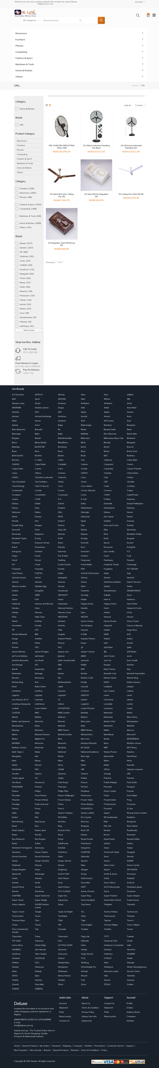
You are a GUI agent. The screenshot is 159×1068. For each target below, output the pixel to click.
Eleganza (39, 534)
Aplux (83, 412)
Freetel (61, 569)
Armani (15, 416)
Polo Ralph (132, 795)
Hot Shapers (87, 625)
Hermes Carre (64, 612)
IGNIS (106, 634)
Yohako (61, 980)
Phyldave (85, 791)
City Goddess (41, 481)
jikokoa (61, 656)
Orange (107, 773)
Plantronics (86, 795)
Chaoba (107, 473)
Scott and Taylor (111, 852)
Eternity (61, 547)
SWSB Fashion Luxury (42, 906)
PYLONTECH (86, 808)
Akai (83, 399)
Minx (60, 739)
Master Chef (109, 721)
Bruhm (61, 455)
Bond (83, 447)
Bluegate (131, 442)
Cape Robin (40, 464)
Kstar (14, 686)
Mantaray (108, 717)
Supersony (63, 900)
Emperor (16, 542)
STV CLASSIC (64, 891)
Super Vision (18, 900)
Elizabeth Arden (134, 534)
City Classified (18, 481)
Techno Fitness (111, 911)
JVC (36, 664)
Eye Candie (109, 551)
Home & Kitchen (23, 70)
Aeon (37, 399)
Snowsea (131, 874)
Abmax (61, 394)
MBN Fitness (63, 730)
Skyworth (16, 874)
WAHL (130, 958)
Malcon (84, 717)
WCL (37, 962)
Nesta (60, 756)
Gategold (62, 577)
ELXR (60, 538)
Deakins (61, 508)
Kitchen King (132, 678)
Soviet (38, 887)
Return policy (65, 1016)
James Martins (18, 651)
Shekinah (16, 865)
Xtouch (84, 975)
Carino (130, 464)
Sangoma (85, 847)
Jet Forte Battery (19, 656)
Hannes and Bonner (44, 603)
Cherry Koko (132, 473)
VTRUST (108, 958)
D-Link (84, 499)
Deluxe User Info (89, 1016)
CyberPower (132, 495)
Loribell (15, 708)
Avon (37, 425)
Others (19, 76)
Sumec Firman (87, 891)
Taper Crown (18, 911)
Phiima (15, 791)
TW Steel (16, 941)
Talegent (108, 904)
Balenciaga (86, 425)
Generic (15, 582)
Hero (83, 612)
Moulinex (62, 747)
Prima (60, 804)
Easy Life (62, 529)
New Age (85, 756)
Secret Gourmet (19, 856)
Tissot (38, 925)
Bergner (15, 438)
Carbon (84, 464)
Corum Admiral (88, 490)
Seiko (60, 856)
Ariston (130, 412)
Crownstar (63, 495)
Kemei (61, 673)
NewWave (132, 756)
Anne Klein (131, 407)
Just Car (107, 660)
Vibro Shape (40, 954)
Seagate (131, 852)
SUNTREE (16, 895)
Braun (106, 451)
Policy (104, 1050)
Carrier (38, 468)
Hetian (107, 612)
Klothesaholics (64, 682)
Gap (129, 573)
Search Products (29, 1046)
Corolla (38, 490)
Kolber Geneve (133, 682)
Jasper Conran (87, 651)
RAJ (36, 817)
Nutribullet (16, 769)
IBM (36, 634)
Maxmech (108, 725)
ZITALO (107, 984)
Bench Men (132, 434)
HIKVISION (62, 617)
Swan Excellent (88, 900)
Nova (60, 765)
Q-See (130, 808)
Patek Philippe (110, 782)
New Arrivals (36, 1050)
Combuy (131, 486)
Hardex (15, 608)
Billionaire (85, 438)
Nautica (130, 752)
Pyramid (108, 808)
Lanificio (38, 691)
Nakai (37, 752)
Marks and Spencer (21, 721)
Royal (60, 839)
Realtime (131, 817)
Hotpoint (108, 625)
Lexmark (39, 699)
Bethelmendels (65, 438)
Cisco (83, 477)
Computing (21, 51)
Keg (128, 669)
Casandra (108, 468)
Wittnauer (62, 971)
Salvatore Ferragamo (22, 847)
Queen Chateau (65, 813)
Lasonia (61, 691)
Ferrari (38, 560)
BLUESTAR (40, 447)
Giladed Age (40, 586)
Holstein (61, 621)
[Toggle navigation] (154, 15)
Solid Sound (86, 878)
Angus (61, 407)
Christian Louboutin (44, 477)
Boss (37, 451)
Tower (130, 929)
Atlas (14, 420)
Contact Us (64, 1021)
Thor (37, 920)
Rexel (14, 826)
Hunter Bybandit (19, 634)
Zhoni (60, 984)
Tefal (83, 916)
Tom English (86, 925)
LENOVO (85, 695)
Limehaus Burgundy (21, 704)
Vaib (129, 945)
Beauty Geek (110, 429)
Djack (83, 521)
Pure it (61, 808)
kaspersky (39, 669)
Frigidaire (108, 569)
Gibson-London (19, 586)
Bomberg (62, 447)
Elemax (61, 534)
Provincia (131, 804)
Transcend (63, 936)
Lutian (130, 708)
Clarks (61, 481)
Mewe (14, 734)
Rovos (107, 834)
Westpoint (63, 967)
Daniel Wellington (135, 503)
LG (59, 699)
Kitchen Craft (87, 678)
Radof (15, 817)
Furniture (20, 39)
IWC (60, 647)
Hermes (38, 612)
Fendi (14, 560)
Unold (129, 941)
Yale (106, 975)
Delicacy (131, 508)
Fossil (37, 564)
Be (59, 429)
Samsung (39, 847)
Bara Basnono (18, 429)
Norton (38, 765)
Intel (106, 643)
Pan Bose (16, 782)
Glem (83, 586)
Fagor (15, 556)
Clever (84, 481)
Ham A (107, 599)
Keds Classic (109, 669)
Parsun (84, 782)
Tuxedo (130, 936)
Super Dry (62, 895)
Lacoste (84, 686)
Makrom (62, 717)
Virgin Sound (87, 954)
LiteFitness (40, 704)
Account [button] (139, 2)
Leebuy (130, 691)
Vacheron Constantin (113, 945)
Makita (38, 717)
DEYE (60, 516)
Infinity (15, 643)
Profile (130, 1003)
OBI (82, 769)
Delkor (38, 512)
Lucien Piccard (87, 708)
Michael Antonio (42, 734)
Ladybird (108, 686)
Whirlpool (108, 967)
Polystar (16, 800)
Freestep (39, 569)
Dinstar (15, 521)
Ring (60, 826)
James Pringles (42, 651)
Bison (14, 442)
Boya (60, 451)
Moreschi (62, 743)
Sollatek (130, 878)
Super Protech (110, 895)
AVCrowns (109, 420)
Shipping (67, 1046)
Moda (106, 739)
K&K (60, 664)
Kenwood (39, 678)
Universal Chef (110, 941)
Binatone (131, 438)
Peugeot (131, 786)
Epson (107, 542)
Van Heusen (40, 949)
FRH (83, 569)
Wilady (38, 971)
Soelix (14, 878)
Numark (130, 765)
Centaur (61, 473)
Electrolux (131, 529)
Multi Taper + (18, 752)
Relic (106, 821)
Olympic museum (135, 769)
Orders (130, 1007)
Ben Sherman (110, 434)
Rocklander (132, 830)
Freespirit (16, 569)
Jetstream (39, 656)
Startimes (39, 891)
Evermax (62, 551)
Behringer (16, 434)
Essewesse (40, 547)
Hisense (107, 617)
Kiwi (37, 682)
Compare (131, 1016)
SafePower (63, 843)
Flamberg (108, 560)
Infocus (61, 643)
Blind (83, 442)
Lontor (130, 704)
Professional (109, 804)
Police (106, 795)
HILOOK (84, 617)
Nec (36, 756)
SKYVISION (132, 869)
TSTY (106, 936)
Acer (106, 394)
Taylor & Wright (65, 911)
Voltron (61, 958)
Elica (106, 534)
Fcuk (129, 556)
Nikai (60, 760)
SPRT (83, 887)
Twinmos (39, 941)
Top (37, 929)
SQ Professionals (112, 887)
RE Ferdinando (110, 817)
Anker (106, 407)
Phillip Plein (63, 791)
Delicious (16, 512)
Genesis (38, 582)
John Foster (109, 656)
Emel (106, 538)
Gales (106, 573)
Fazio (106, 556)
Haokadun (63, 603)
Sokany (38, 878)
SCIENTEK (85, 852)
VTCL (83, 958)
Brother (38, 455)
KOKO (106, 682)
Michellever (109, 734)
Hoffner (38, 621)
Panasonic (40, 782)
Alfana (107, 399)
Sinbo (37, 869)
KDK (60, 669)
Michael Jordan (65, 734)
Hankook (16, 603)
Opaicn (38, 773)
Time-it (130, 920)
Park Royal (63, 782)
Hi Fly (129, 612)
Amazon (62, 403)
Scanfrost (62, 852)
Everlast (38, 551)
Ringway (85, 826)
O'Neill (61, 769)
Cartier (84, 468)
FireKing (61, 560)
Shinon (61, 865)
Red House (40, 821)
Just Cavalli (132, 660)
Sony (60, 882)
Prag (129, 800)
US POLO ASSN (65, 945)
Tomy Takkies (133, 925)
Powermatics (110, 800)
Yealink (15, 980)
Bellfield (84, 434)
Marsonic (39, 721)
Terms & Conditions (90, 1050)
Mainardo (108, 712)
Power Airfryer (41, 800)
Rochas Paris (64, 830)
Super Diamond (42, 895)
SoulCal (130, 882)
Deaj (37, 508)
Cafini (60, 460)
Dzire (37, 529)
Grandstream (110, 590)
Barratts (38, 429)
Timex (15, 925)
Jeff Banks (131, 651)
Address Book (133, 1012)
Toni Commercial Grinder (20, 930)
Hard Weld (132, 603)
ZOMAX (15, 988)
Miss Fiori (85, 739)
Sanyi (106, 847)
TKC (60, 925)
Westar (15, 967)
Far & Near (63, 556)
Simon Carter (133, 865)
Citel (106, 477)
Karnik (15, 669)
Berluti (38, 438)
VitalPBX (131, 954)
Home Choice (87, 621)
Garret (38, 577)
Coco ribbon (86, 486)
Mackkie (84, 712)
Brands (47, 1050)
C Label (38, 460)
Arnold (84, 416)
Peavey (38, 786)
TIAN (60, 920)
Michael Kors (86, 734)
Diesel (129, 516)
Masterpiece (132, 721)
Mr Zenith (85, 747)
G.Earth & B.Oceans (90, 573)
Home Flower (110, 621)
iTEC (37, 647)
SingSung (62, 869)
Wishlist (130, 1021)
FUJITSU (38, 573)
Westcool (39, 967)
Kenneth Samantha (136, 673)
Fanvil (37, 556)
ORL (129, 773)
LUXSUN (16, 712)
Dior (37, 521)
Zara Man (39, 984)
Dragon (38, 525)
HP (13, 630)
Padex (84, 778)
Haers (60, 599)
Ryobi (14, 843)
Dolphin (107, 521)
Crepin (130, 490)
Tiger (83, 920)
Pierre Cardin (110, 791)
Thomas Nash (18, 920)
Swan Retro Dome (112, 900)
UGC (60, 941)
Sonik (37, 882)
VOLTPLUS (40, 958)
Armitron (62, 416)
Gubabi (107, 595)
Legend (15, 695)
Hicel (14, 617)
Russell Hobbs (133, 839)
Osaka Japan (18, 778)
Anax (129, 403)
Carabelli (62, 464)
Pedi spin (62, 786)
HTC (37, 630)
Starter (15, 891)
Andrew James (42, 407)
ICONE (84, 634)
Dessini (38, 516)
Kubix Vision (40, 686)
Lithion (61, 704)
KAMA (83, 664)
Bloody (107, 442)
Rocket (107, 830)
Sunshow (131, 891)
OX (36, 778)
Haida (84, 599)
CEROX (84, 473)
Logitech (85, 704)
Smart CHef (63, 874)
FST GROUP (132, 569)
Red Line (85, 821)
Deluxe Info (87, 1021)
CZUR (37, 499)
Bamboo (108, 425)
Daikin (38, 503)
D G (59, 499)
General (130, 577)
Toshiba (84, 929)
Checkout (56, 1046)
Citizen (130, 477)
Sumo (106, 891)
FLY (13, 564)
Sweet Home (133, 900)
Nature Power (110, 752)
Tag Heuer (86, 904)
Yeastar (38, 980)
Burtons (15, 460)
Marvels (61, 721)
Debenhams (86, 508)
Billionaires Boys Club (113, 438)
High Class (40, 617)
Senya (15, 861)
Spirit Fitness (64, 887)
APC (60, 412)
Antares (15, 412)
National (62, 752)
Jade (129, 647)
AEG (14, 399)
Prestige (16, 804)
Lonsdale (108, 704)
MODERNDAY (133, 739)
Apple (106, 412)
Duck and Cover (111, 525)
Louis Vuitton (41, 708)
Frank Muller (86, 564)
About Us (86, 1003)
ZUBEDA (39, 988)
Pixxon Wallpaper (66, 795)
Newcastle (109, 756)
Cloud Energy (18, 486)
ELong (38, 538)
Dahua (15, 503)
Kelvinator (16, 673)
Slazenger (39, 874)
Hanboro (131, 599)
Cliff (106, 481)
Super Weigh (41, 900)
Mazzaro (39, 730)
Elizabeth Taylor (19, 538)
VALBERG (16, 949)
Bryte (83, 455)
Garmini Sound (19, 577)
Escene (130, 542)
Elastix (84, 529)
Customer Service (116, 1046)
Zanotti (15, 984)
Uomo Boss (17, 945)
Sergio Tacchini (42, 861)
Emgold (130, 538)
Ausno (38, 420)
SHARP (130, 861)
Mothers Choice (19, 747)
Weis (106, 962)
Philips (38, 791)
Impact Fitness (64, 638)
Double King (17, 525)
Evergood (16, 551)
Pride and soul (41, 804)
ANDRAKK (16, 407)
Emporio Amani (42, 542)
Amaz (38, 403)
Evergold (131, 547)
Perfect (84, 786)
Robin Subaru (18, 830)
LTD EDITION (64, 708)
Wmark (84, 971)
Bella (60, 434)
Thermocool (109, 916)
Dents (14, 516)
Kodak (84, 682)
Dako (83, 503)
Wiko (14, 971)
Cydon (15, 499)
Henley (15, 612)
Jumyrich (85, 660)
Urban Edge (40, 945)
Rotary (84, 834)
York (83, 980)
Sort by (127, 105)
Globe (129, 586)
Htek (60, 630)
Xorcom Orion (133, 971)
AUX (83, 420)
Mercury (130, 730)
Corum (61, 490)
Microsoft (131, 734)
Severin (84, 861)
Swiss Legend (18, 904)
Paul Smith (132, 782)
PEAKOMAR (17, 786)
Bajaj (60, 425)
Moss (106, 743)
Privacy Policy (88, 1012)
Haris (37, 608)
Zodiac (130, 984)
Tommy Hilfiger (111, 925)
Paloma (107, 778)
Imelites (38, 638)
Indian (130, 638)
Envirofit (84, 542)
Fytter (60, 573)
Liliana (130, 699)
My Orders (44, 1046)
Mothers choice (134, 743)
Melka (106, 730)
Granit (15, 595)
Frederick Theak (111, 564)
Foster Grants (64, 564)
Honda (38, 625)
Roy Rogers (40, 839)
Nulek (106, 765)
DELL (60, 512)
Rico (37, 826)
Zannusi (130, 980)
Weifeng (85, 962)
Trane (37, 936)
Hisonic (130, 617)
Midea (15, 739)
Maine (129, 712)
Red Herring (17, 821)
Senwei (130, 856)
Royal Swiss (109, 839)
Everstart (85, 551)
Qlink (37, 813)
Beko (37, 434)
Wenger (130, 962)
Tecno (38, 916)
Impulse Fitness (88, 638)
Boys (83, 451)
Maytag (15, 730)
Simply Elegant (19, 869)
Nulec (83, 765)
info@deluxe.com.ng (23, 1025)
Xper (37, 975)
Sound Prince (18, 887)
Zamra (107, 980)
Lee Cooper (109, 691)
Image (15, 638)
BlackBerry (63, 442)
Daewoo (131, 499)
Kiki (59, 678)
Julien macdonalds (66, 660)
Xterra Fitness (64, 975)
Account (63, 1003)
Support (130, 1046)
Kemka (84, 673)
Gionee (61, 586)
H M (36, 599)
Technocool (132, 911)
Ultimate (85, 941)
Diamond (85, 516)
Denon (130, 512)
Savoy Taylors (41, 852)
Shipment (63, 1007)
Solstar (15, 882)
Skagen (84, 869)
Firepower (85, 560)
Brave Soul (132, 451)
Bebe (129, 429)
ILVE (129, 634)
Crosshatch (40, 495)
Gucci (129, 595)
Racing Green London (137, 813)
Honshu (61, 625)
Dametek (108, 503)
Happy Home (87, 603)
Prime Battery (87, 804)
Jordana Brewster (20, 660)
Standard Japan (134, 887)
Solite (106, 878)
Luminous (108, 708)
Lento (106, 695)
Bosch (106, 447)
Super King (86, 895)
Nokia (14, 765)
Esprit (14, 547)
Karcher (130, 664)
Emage (84, 538)
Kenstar (15, 678)
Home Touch (133, 621)
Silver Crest (109, 865)
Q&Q (14, 813)
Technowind (17, 916)
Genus (84, 582)
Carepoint (108, 464)
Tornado (62, 929)
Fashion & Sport (24, 58)
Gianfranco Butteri (112, 582)
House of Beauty (134, 625)
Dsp (83, 525)
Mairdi (15, 717)
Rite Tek (107, 826)
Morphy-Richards (89, 743)
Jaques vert (63, 651)
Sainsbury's (86, 843)
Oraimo (84, 773)
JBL (105, 651)
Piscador (16, 795)
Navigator (16, 756)
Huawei (84, 630)
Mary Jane (85, 721)
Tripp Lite (85, 936)
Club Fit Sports (42, 486)
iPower (15, 647)
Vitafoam (108, 954)
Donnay (130, 521)
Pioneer (130, 791)
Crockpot (16, 495)
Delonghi (85, 512)
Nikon (106, 760)
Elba (106, 529)
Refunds (75, 1050)
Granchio (85, 590)
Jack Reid (108, 647)
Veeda (84, 949)
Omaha (15, 773)
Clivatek (130, 481)
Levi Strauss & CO (20, 699)
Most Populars (20, 1050)
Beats (83, 429)
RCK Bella (62, 817)
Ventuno (108, 949)
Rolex (14, 834)
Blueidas (16, 447)
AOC (37, 412)
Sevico (107, 861)
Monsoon (39, 743)
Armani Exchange (43, 416)
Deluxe (107, 512)
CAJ (82, 460)
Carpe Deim (17, 468)
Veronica (131, 949)
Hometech (17, 625)
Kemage (39, 673)
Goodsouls (63, 590)
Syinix (60, 904)
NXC (37, 769)
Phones (19, 45)
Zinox (83, 984)
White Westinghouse (136, 967)
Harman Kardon (65, 608)
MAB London (64, 712)
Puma (37, 808)
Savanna (16, 852)
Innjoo (84, 643)
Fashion (84, 556)
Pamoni (130, 778)
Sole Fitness (63, 878)
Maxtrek (130, 725)
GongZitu (39, 590)
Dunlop (130, 525)
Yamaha (131, 975)
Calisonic (108, 460)
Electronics (21, 33)
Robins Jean (40, 830)
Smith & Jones (110, 874)
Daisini (61, 503)
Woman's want (111, 971)
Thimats (131, 916)
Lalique (130, 686)
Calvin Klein (132, 460)
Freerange (131, 564)
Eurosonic (108, 547)
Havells (84, 608)
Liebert (84, 699)
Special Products (61, 1050)
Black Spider (40, 442)
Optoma (62, 773)
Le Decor (85, 691)
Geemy (84, 577)
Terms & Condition (90, 1007)
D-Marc (107, 499)
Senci (106, 856)
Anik (83, 407)
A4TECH (39, 394)
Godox (15, 590)
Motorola (39, 747)
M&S (37, 712)
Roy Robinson (18, 839)
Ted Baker (62, 916)
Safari (38, 843)
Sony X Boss (109, 882)
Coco (60, 486)
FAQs (61, 1012)
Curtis (83, 495)
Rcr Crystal (86, 817)
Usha (83, 945)
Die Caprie (109, 516)
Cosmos (108, 490)
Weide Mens (63, 962)
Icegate (61, 634)
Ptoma (15, 808)
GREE (37, 595)
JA (82, 647)
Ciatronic (62, 477)
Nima (129, 760)
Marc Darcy (132, 717)
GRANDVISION (133, 590)
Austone (62, 420)
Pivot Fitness (41, 795)
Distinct (61, 521)
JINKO (83, 656)
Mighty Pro (40, 739)
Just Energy (17, 664)
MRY (106, 747)
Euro (83, 547)
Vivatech (16, 958)
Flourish (130, 560)
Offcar (107, 769)
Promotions (99, 1046)
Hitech (15, 621)
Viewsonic (62, 954)
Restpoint (131, 821)
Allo (128, 399)
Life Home (108, 699)
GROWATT (63, 595)
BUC (106, 455)
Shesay (38, 865)
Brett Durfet (17, 455)
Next (14, 760)
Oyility (60, 778)
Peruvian (108, 786)
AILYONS (62, 399)
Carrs (60, 468)
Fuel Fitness (17, 573)
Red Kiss (62, 821)
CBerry (38, 473)
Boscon (130, 447)
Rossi (60, 834)
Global (107, 586)
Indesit (107, 638)
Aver (129, 420)
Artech (107, 416)
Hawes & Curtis (134, 608)
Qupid (106, 813)
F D (128, 551)
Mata (37, 725)
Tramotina (17, 936)
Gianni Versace (134, 582)
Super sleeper (133, 895)
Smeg (83, 874)
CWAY (107, 495)
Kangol (107, 664)
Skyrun (107, 869)
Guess (15, 599)
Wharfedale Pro (88, 967)
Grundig (84, 595)
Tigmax (107, 920)
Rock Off (85, 830)
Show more (28, 330)
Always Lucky (18, 403)
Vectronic (62, 949)
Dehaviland (109, 508)
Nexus (38, 760)
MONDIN (16, 743)
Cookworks (17, 490)
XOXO (15, 975)
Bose (14, 451)
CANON (15, 464)
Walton (15, 962)
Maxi (83, 725)
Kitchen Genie (110, 678)
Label (60, 686)
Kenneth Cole (110, 673)
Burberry (131, 455)
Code (106, 486)
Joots (129, 656)
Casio (14, 473)
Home (135, 85)
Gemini (107, 577)
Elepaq (84, 534)
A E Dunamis (18, 394)
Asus (129, 416)
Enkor (60, 542)
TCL (82, 911)
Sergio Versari (64, 861)
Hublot (107, 630)
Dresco (61, 525)
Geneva (61, 582)
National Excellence (90, 752)
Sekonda (85, 856)
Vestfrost (16, 954)
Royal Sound (87, 839)
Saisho (107, 843)
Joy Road (39, 660)
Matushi (61, 725)
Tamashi (131, 904)
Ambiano (85, 403)
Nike (83, 760)
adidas (130, 394)
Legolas (38, 695)
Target (38, 911)
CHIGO (15, 477)
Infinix (37, 643)
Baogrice (131, 425)
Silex (83, 865)
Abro (83, 394)
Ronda (38, 834)
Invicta (130, 643)
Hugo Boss (132, 630)
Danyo (15, 508)
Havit (106, 608)
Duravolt (16, 529)
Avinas (15, 425)
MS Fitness (132, 747)
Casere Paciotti (134, 468)
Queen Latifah (87, 813)
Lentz (129, 695)
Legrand (62, 695)
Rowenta (131, 834)
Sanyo (130, 847)
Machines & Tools (24, 64)
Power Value (87, 800)
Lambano (16, 691)
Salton (130, 843)
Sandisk (61, 847)
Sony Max (85, 882)
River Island (132, 826)
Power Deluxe (64, 800)
